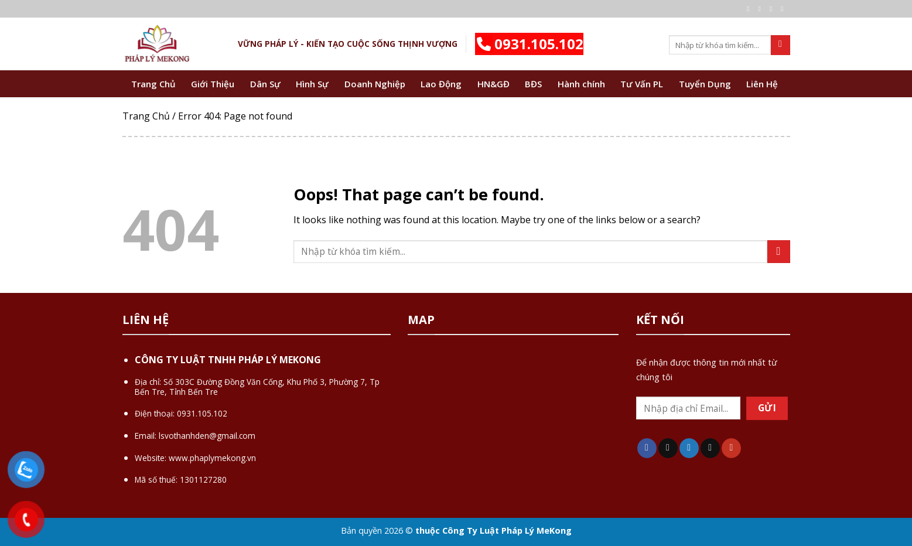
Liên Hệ (762, 84)
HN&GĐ (493, 84)
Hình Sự (312, 84)
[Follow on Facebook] (750, 9)
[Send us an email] (784, 9)
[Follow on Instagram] (762, 9)
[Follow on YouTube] (731, 448)
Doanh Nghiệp (374, 84)
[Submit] (780, 45)
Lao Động (441, 84)
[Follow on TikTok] (668, 448)
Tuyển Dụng (705, 84)
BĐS (533, 84)
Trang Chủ (153, 84)
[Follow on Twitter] (773, 9)
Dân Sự (265, 84)
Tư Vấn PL (641, 84)
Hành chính (581, 84)
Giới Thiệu (212, 84)
